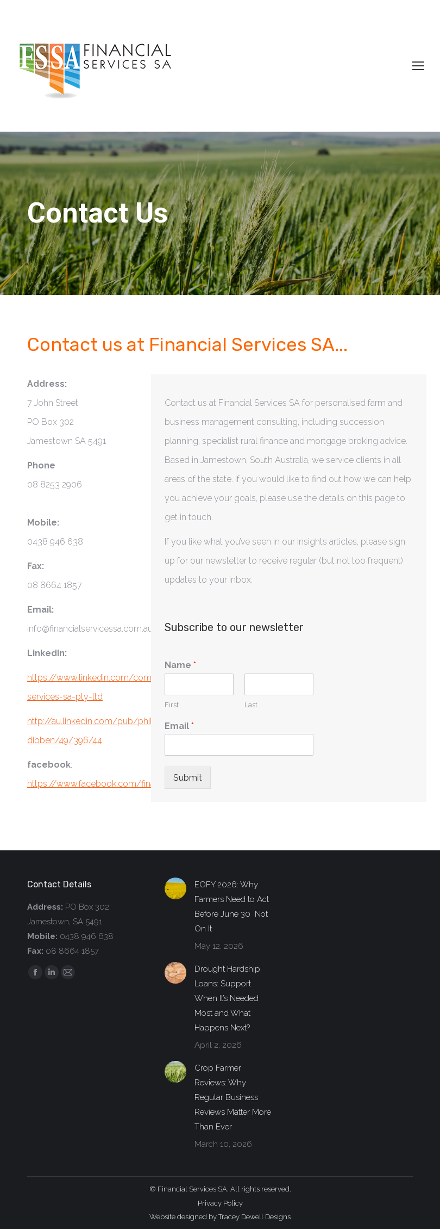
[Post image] (175, 888)
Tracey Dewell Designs (254, 1217)
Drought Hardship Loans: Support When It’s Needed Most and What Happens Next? (227, 998)
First (172, 705)
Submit (187, 778)
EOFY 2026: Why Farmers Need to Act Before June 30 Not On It (231, 907)
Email (179, 726)
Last (250, 705)
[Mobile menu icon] (418, 66)
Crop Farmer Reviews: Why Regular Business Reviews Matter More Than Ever (232, 1097)
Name (180, 665)
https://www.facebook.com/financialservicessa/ (122, 784)
